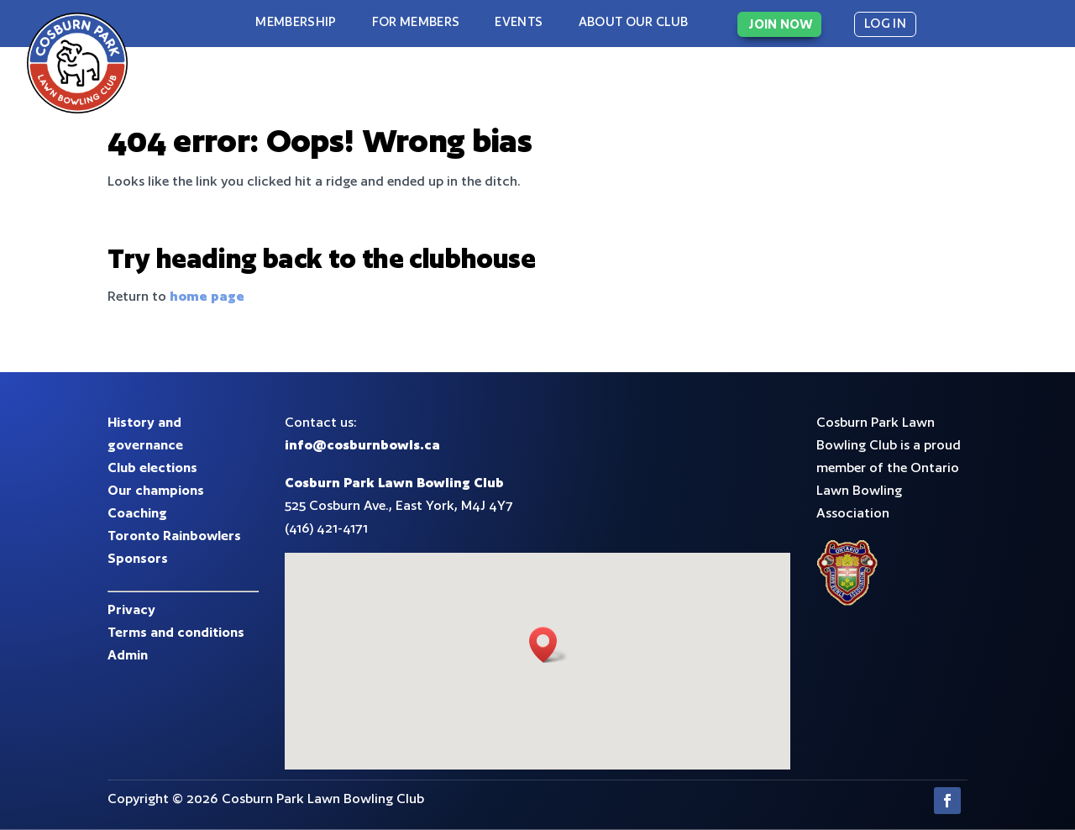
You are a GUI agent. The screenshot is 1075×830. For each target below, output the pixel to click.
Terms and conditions (176, 632)
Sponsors (138, 558)
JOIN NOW (780, 24)
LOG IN (885, 23)
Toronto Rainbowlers (174, 536)
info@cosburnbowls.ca (362, 445)
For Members (416, 21)
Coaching (137, 513)
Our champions (156, 490)
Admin (128, 655)
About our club (634, 21)
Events (519, 21)
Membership (295, 21)
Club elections (152, 467)
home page (207, 296)
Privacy (131, 609)
